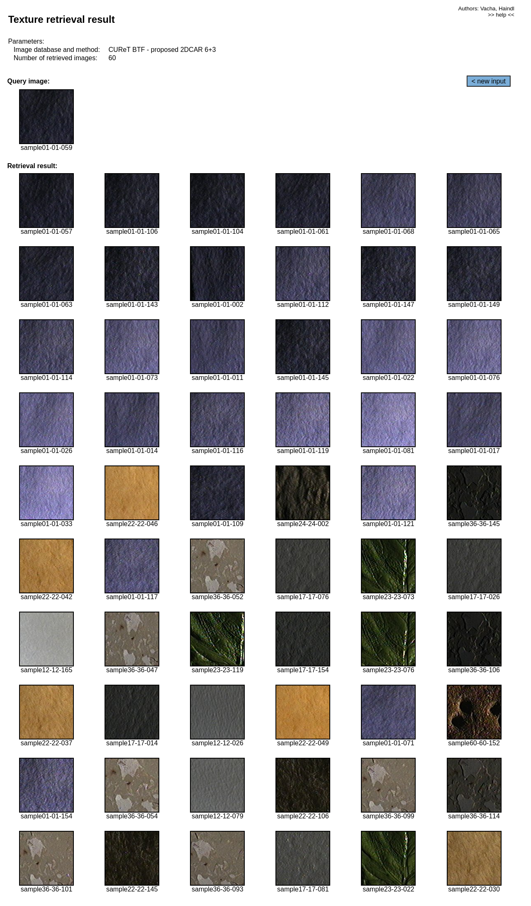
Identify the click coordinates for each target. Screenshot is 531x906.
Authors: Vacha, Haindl (486, 8)
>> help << (501, 15)
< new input (489, 81)
